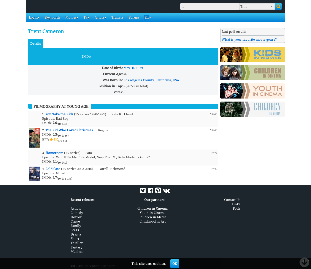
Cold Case (53, 169)
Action (76, 208)
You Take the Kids (59, 114)
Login (33, 17)
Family (76, 225)
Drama (76, 234)
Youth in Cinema (152, 212)
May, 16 (129, 68)
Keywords (52, 17)
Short (75, 238)
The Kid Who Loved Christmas (69, 130)
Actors (99, 17)
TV (85, 17)
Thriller (77, 243)
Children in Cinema (152, 208)
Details (35, 43)
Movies (71, 17)
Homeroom (54, 153)
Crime (75, 221)
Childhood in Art (153, 221)
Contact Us (232, 199)
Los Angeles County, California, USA (151, 80)
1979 (139, 68)
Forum (133, 17)
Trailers (117, 17)
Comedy (77, 212)
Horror (76, 217)
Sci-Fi (75, 230)
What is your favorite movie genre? (249, 39)
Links (236, 204)
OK (174, 263)
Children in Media (152, 217)
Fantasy (76, 247)
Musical (77, 251)
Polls (236, 208)
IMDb (86, 56)
